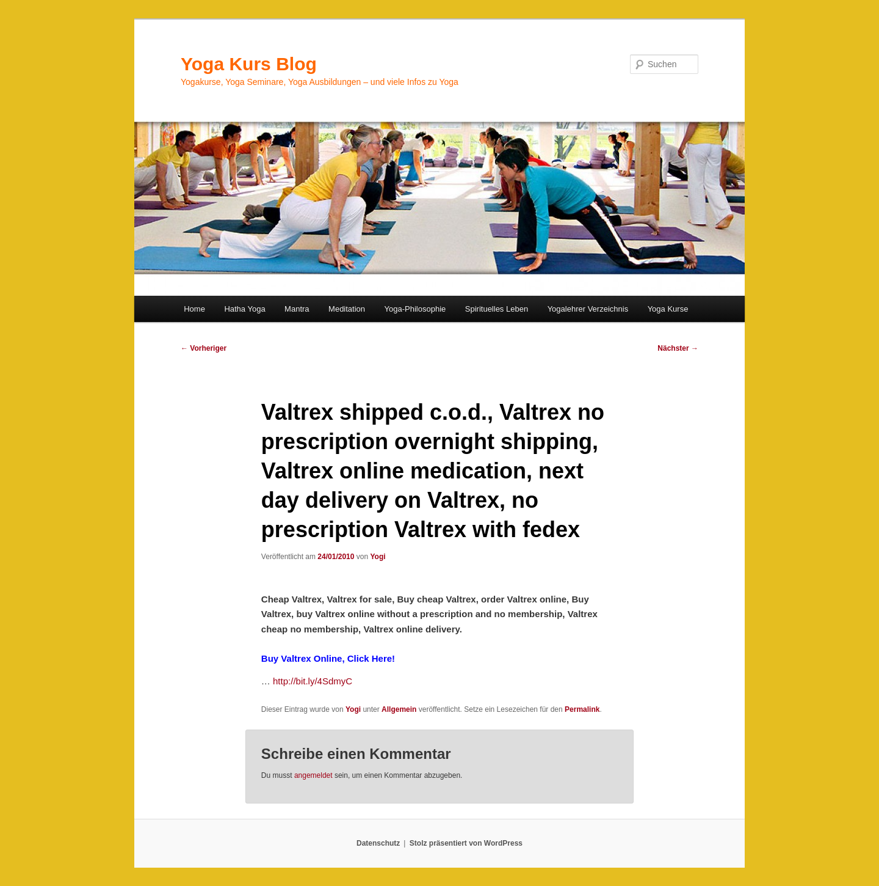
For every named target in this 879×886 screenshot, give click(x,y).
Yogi (377, 556)
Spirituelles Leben (496, 308)
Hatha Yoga (244, 308)
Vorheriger (203, 348)
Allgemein (399, 709)
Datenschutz (378, 843)
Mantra (296, 308)
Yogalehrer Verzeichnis (588, 308)
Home (194, 308)
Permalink (582, 709)
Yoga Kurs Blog (249, 64)
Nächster (677, 348)
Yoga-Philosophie (415, 308)
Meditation (346, 308)
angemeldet (313, 775)
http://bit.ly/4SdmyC (312, 681)
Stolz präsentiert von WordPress (466, 843)
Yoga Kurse (668, 308)
